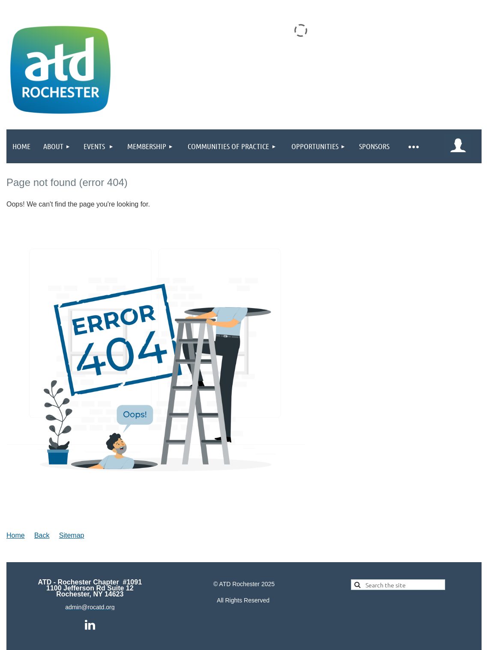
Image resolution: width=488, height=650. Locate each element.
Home (15, 535)
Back (42, 535)
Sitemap (71, 535)
